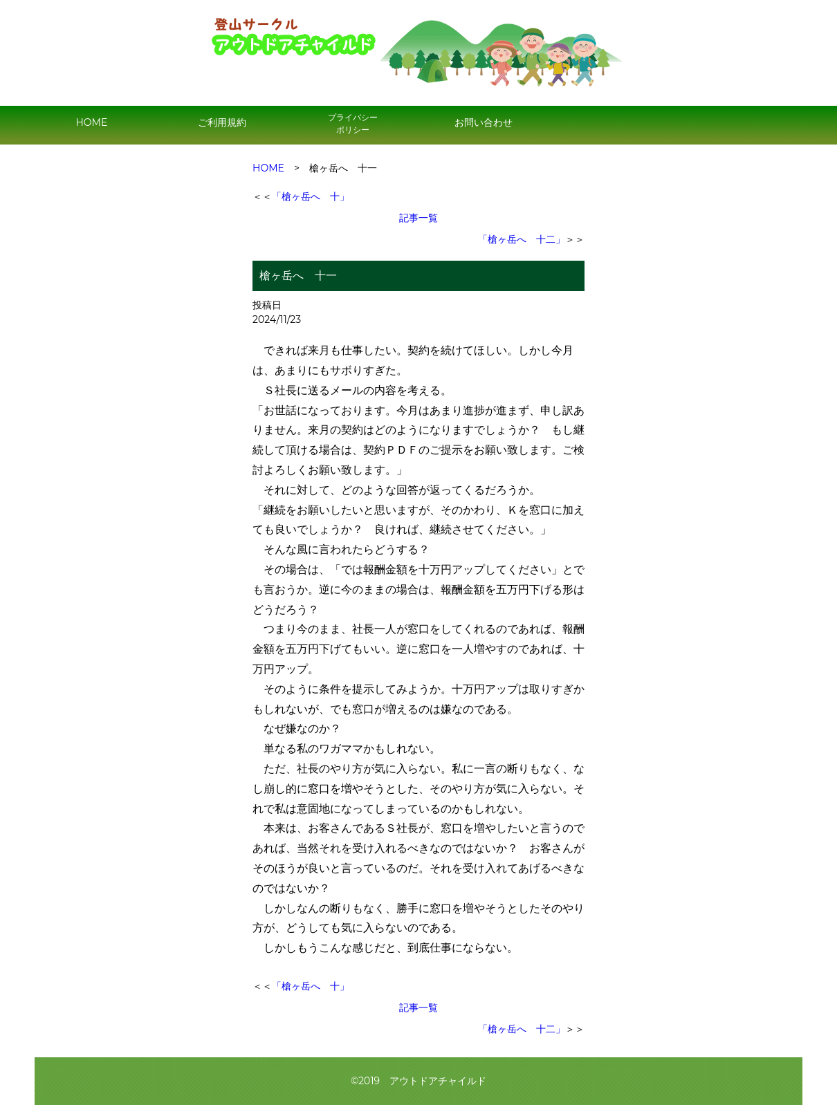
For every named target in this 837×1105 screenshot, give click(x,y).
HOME (91, 122)
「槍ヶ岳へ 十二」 (521, 239)
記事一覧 (418, 218)
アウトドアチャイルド (437, 1081)
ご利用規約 (222, 122)
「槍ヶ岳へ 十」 (310, 196)
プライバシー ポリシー (353, 123)
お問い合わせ (483, 122)
